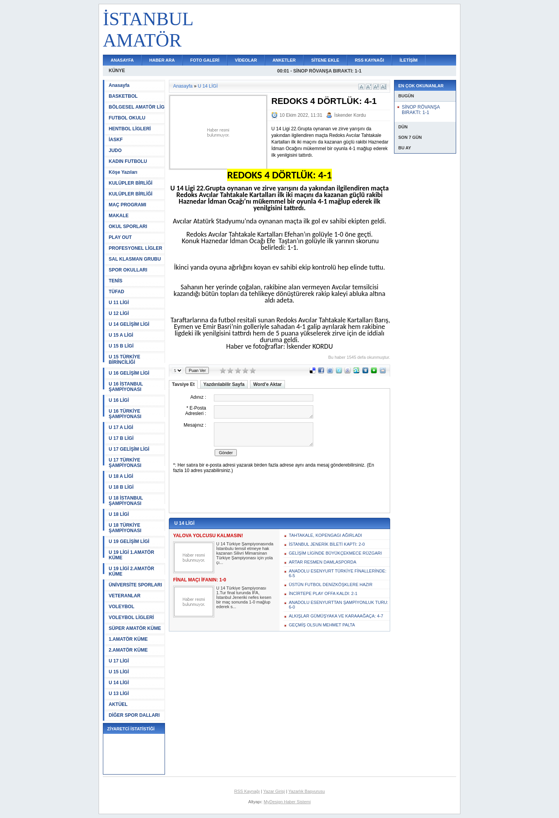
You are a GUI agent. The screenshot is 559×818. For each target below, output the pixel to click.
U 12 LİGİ (119, 313)
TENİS (115, 281)
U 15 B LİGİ (121, 346)
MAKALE (118, 215)
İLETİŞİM (408, 60)
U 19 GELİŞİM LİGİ (129, 541)
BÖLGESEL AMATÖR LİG (137, 107)
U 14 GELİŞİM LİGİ (129, 324)
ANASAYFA (122, 60)
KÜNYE (117, 70)
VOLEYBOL (121, 606)
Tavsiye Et (183, 384)
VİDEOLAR (246, 60)
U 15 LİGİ (119, 671)
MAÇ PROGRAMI (127, 205)
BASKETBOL (123, 96)
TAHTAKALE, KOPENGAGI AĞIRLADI (325, 535)
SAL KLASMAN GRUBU (135, 259)
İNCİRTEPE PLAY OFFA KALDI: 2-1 (323, 593)
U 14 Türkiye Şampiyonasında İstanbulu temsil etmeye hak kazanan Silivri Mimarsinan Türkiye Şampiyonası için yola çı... (244, 553)
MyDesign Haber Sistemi (287, 801)
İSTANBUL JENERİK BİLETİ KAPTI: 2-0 (327, 544)
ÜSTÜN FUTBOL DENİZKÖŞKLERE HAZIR (330, 584)
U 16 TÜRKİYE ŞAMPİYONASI (125, 413)
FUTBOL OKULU (127, 118)
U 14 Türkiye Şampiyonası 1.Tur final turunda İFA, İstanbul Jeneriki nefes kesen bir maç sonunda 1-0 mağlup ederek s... (243, 597)
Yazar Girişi (274, 791)
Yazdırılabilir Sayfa (224, 384)
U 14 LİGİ (119, 682)
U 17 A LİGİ (121, 427)
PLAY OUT (120, 237)
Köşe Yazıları (123, 172)
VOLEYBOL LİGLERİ (131, 617)
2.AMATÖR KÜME (128, 650)
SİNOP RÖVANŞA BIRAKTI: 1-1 (421, 109)
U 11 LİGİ (119, 302)
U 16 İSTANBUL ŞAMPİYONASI (126, 386)
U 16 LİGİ (119, 400)
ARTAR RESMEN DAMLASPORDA (322, 562)
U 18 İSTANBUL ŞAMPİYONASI (126, 500)
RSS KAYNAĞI (369, 60)
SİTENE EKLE (325, 60)
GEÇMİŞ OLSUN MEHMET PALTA (322, 625)
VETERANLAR (125, 595)
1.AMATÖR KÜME (128, 639)
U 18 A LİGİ (121, 476)
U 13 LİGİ (119, 693)
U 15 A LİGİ (121, 335)
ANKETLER (284, 60)
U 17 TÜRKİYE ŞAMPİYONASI (125, 462)
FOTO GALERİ (204, 60)
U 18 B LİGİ (121, 487)
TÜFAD (116, 291)
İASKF (116, 139)
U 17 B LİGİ (121, 438)
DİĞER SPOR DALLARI (134, 715)
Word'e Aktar (267, 384)
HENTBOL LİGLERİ (130, 128)
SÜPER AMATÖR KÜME (135, 628)
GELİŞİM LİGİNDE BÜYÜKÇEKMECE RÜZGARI (335, 553)
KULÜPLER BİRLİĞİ (131, 183)
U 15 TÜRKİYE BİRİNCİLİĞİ (124, 359)
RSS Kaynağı (247, 791)
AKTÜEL (118, 704)
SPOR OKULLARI (128, 270)
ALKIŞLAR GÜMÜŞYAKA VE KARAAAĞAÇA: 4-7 (336, 616)
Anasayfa (119, 85)
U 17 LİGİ (119, 661)
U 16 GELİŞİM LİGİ (129, 373)
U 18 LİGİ (119, 514)
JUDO (115, 150)
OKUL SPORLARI (128, 226)
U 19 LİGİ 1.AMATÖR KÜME (131, 555)
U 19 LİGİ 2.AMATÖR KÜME (131, 571)
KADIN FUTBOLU (128, 161)
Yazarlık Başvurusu (306, 791)
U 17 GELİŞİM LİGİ (129, 449)
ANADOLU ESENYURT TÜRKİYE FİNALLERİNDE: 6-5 (337, 573)
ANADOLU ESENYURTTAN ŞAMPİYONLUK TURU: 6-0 (338, 604)
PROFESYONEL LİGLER (135, 248)
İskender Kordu (350, 115)
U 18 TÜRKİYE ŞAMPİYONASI (125, 527)
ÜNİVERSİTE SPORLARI (135, 585)
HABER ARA (162, 60)
